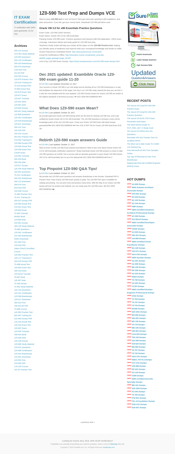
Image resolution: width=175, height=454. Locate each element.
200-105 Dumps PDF (23, 261)
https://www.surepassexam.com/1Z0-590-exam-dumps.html (94, 61)
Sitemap (113, 444)
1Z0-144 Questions (22, 290)
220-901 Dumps (21, 223)
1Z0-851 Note (20, 105)
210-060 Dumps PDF (23, 318)
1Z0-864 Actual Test (22, 204)
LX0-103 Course (21, 366)
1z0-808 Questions (22, 114)
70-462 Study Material (23, 287)
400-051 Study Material (24, 111)
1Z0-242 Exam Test (22, 325)
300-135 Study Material (24, 226)
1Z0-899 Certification (23, 350)
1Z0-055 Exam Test (22, 149)
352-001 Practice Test (23, 137)
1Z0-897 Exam (20, 328)
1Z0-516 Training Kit (22, 82)
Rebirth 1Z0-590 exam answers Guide (73, 140)
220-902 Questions (22, 172)
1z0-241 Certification (23, 293)
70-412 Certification (22, 175)
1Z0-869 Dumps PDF (23, 143)
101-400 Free (20, 242)
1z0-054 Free (20, 360)
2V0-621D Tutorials (22, 274)
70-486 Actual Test (22, 264)
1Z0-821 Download (22, 124)
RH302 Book (19, 216)
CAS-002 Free (20, 70)
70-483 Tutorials (21, 213)
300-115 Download (22, 181)
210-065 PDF (20, 363)
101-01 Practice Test (23, 370)
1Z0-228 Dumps (21, 341)
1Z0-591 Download (22, 357)
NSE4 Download (21, 239)
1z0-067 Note (20, 280)
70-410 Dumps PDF (22, 86)
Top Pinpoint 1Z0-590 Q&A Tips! (68, 169)
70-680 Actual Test (22, 89)
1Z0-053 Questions (22, 57)
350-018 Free (20, 303)
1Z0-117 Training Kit (22, 258)
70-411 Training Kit (22, 197)
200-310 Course (21, 133)
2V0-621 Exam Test (22, 207)
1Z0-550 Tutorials (21, 331)
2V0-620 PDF (20, 245)
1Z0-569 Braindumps (23, 296)
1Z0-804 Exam (20, 210)
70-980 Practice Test (23, 194)
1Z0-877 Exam (20, 95)
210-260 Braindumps (23, 236)
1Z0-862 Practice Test (23, 255)
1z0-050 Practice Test (23, 312)
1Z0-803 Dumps (21, 108)
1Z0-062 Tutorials (21, 156)
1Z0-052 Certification (23, 117)
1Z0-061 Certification (23, 232)
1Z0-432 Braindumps (23, 354)
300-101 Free (20, 127)
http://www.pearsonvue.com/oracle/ (87, 52)
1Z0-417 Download (22, 299)
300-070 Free (20, 184)
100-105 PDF (20, 130)
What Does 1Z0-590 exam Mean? (68, 108)
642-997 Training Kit (22, 315)
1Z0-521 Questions (22, 347)
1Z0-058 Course (21, 191)
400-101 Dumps (21, 51)
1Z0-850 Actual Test (22, 146)
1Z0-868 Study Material (24, 344)
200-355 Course (21, 76)
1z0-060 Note (20, 220)
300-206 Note (20, 162)
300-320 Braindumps (23, 63)
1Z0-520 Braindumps (23, 121)
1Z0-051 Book (20, 102)
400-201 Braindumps (23, 178)
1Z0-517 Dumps (21, 165)
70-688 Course (20, 309)
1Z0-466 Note (20, 338)
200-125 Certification (23, 60)
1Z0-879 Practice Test (23, 79)
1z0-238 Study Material (24, 169)
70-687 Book (19, 277)
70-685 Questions (21, 229)
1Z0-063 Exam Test (22, 267)
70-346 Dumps (20, 283)
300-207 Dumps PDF (23, 200)
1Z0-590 (44, 84)
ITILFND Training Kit (23, 140)
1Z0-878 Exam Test (22, 92)
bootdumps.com (109, 447)
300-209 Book (20, 159)
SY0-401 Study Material (24, 54)
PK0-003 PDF (20, 188)
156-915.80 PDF (21, 306)
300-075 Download (22, 66)
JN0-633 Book (20, 334)
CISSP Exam (19, 153)
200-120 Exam (20, 271)
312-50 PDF (19, 73)
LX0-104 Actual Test (22, 322)
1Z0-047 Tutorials (21, 98)
